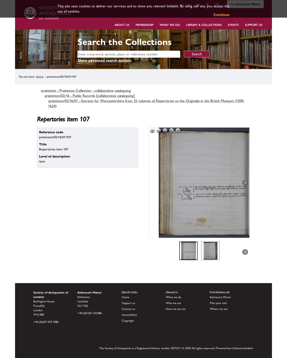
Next (245, 183)
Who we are (173, 303)
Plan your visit (218, 303)
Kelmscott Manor (220, 297)
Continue (221, 14)
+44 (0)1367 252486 (90, 313)
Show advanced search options (104, 60)
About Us (122, 25)
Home (39, 76)
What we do (170, 25)
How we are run (176, 309)
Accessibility (129, 315)
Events (233, 25)
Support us (128, 303)
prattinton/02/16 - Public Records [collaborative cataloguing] (90, 95)
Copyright (128, 320)
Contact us (128, 309)
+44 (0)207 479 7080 (46, 322)
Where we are (219, 309)
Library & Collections (204, 25)
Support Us (253, 25)
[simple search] (128, 54)
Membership (144, 25)
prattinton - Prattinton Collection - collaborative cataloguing (86, 90)
